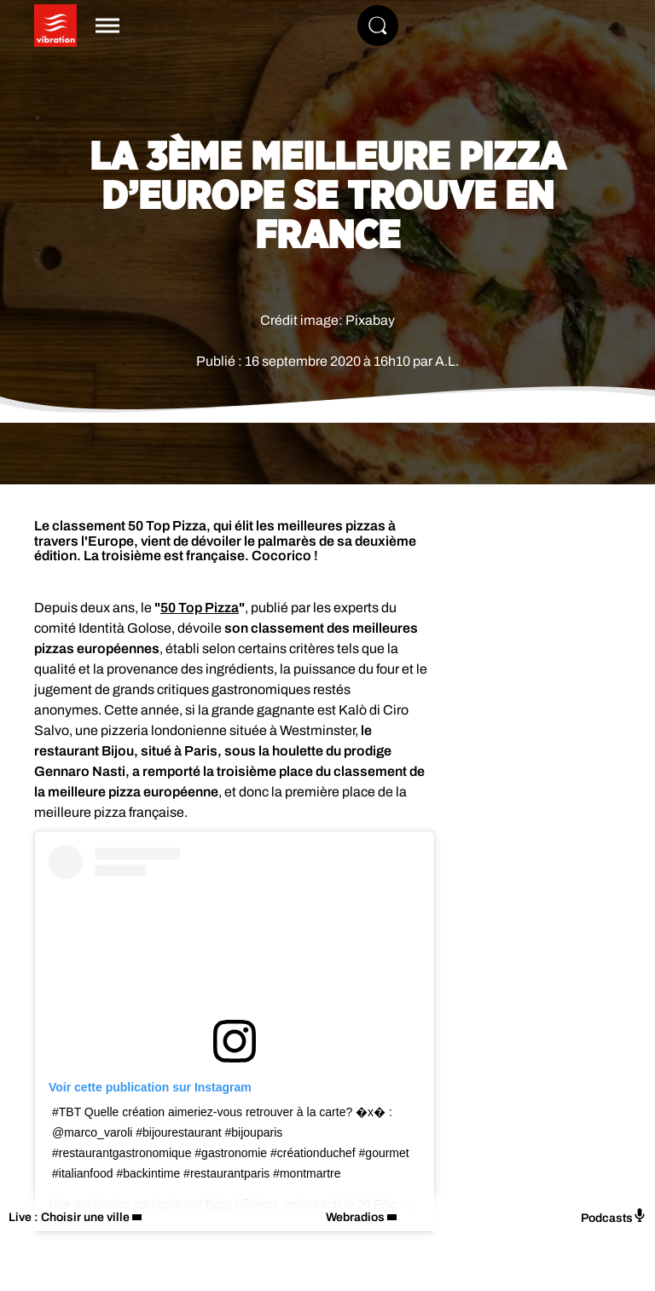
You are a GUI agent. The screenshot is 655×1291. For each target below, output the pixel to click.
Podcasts (613, 1216)
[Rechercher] (377, 25)
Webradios (355, 1217)
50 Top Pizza (199, 607)
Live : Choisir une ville (69, 1217)
